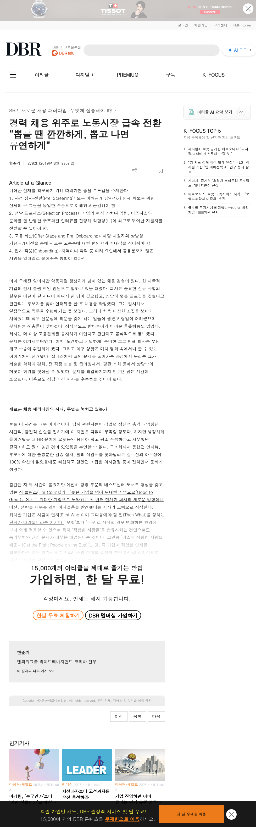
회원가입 (201, 25)
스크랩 (160, 171)
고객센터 (220, 25)
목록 (137, 716)
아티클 (42, 74)
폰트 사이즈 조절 (152, 171)
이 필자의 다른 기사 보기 (36, 670)
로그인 (183, 25)
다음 (156, 716)
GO (241, 112)
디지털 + (84, 74)
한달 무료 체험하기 (58, 615)
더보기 (134, 170)
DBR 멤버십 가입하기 (113, 615)
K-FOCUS (214, 74)
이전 (119, 716)
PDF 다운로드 (143, 171)
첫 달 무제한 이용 (191, 814)
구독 (170, 74)
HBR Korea (242, 25)
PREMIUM (127, 74)
